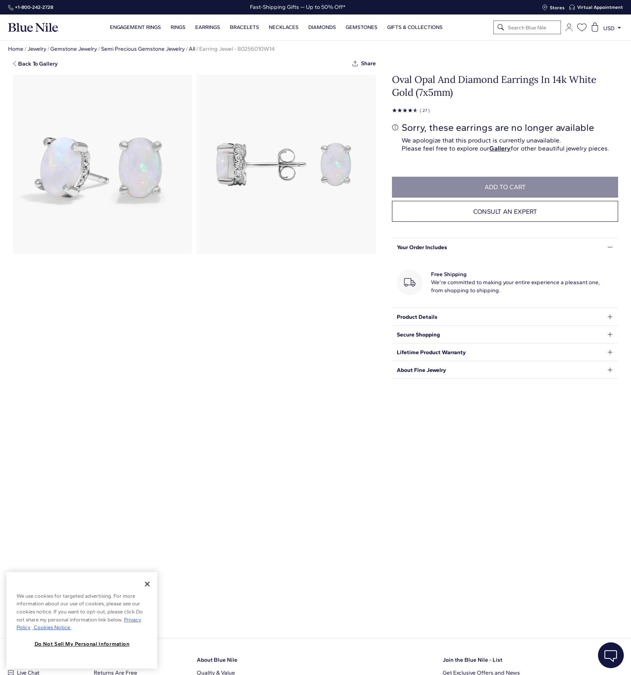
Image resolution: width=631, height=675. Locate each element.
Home (15, 48)
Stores (557, 7)
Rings (178, 27)
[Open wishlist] (582, 27)
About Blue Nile (217, 659)
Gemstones (361, 27)
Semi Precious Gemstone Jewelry (143, 48)
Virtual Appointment (600, 7)
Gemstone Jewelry (73, 48)
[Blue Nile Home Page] (33, 27)
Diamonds (322, 27)
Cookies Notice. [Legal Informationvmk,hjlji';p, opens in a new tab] (52, 627)
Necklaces (284, 27)
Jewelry (36, 48)
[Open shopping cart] (595, 27)
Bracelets (244, 27)
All (192, 48)
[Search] (500, 27)
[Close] (147, 584)
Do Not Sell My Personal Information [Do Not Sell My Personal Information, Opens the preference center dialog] (82, 644)
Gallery (500, 148)
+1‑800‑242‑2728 (34, 7)
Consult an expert (505, 211)
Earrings (207, 27)
